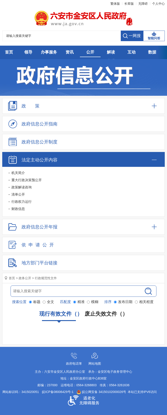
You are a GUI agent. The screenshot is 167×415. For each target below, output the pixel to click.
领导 (28, 52)
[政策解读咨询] (83, 187)
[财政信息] (83, 208)
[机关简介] (83, 172)
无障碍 (143, 3)
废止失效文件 (106, 314)
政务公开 (25, 278)
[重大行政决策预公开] (83, 180)
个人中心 (158, 3)
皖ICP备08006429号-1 (57, 392)
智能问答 (154, 38)
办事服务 (49, 52)
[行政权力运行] (83, 201)
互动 (131, 52)
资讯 (70, 52)
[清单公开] (83, 194)
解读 (111, 52)
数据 (152, 52)
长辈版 (129, 3)
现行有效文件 (60, 316)
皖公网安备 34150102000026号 (101, 392)
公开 (90, 52)
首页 (9, 52)
